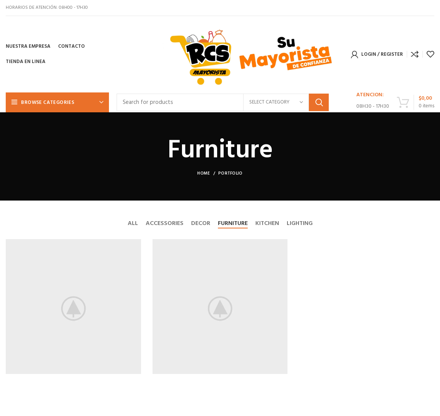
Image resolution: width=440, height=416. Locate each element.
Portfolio (230, 173)
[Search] (223, 102)
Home (203, 173)
